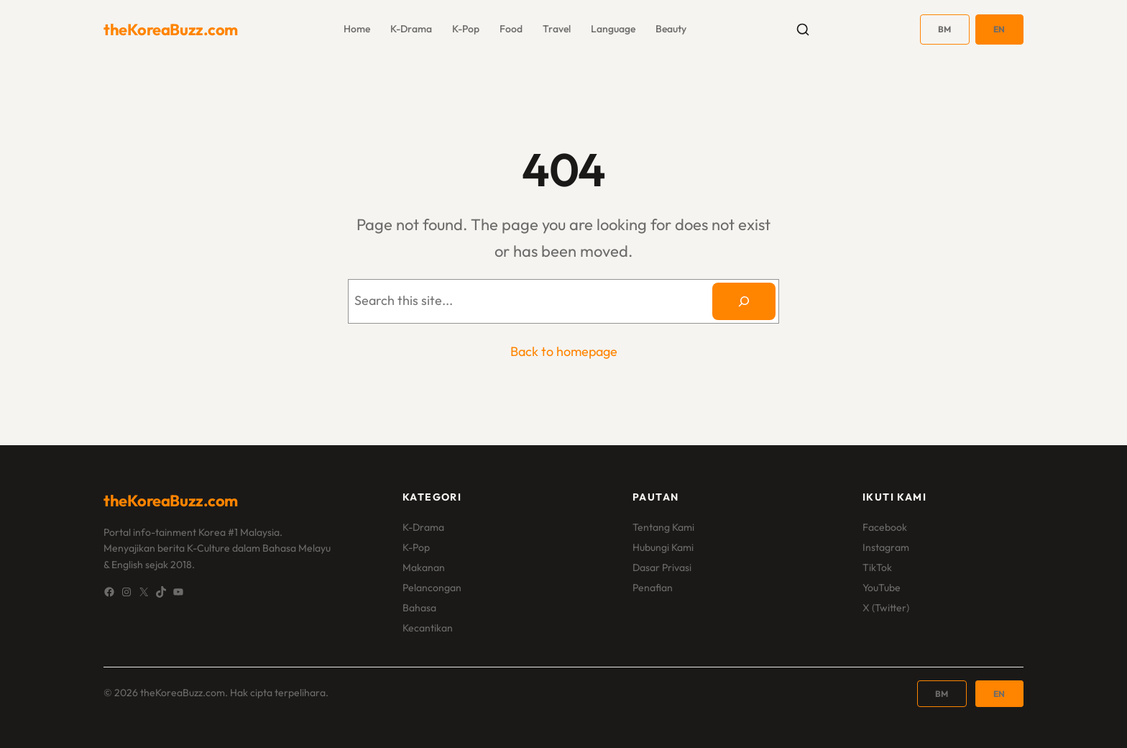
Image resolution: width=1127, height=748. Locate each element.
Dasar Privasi (661, 567)
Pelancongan (431, 587)
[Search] (744, 301)
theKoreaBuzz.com (171, 29)
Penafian (652, 587)
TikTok (877, 567)
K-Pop (416, 547)
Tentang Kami (663, 527)
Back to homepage (563, 351)
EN (999, 29)
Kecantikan (427, 627)
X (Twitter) (885, 607)
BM (945, 29)
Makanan (423, 567)
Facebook (884, 527)
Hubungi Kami (663, 547)
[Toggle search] (802, 29)
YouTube (881, 587)
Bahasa (419, 607)
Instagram (885, 547)
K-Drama (423, 527)
